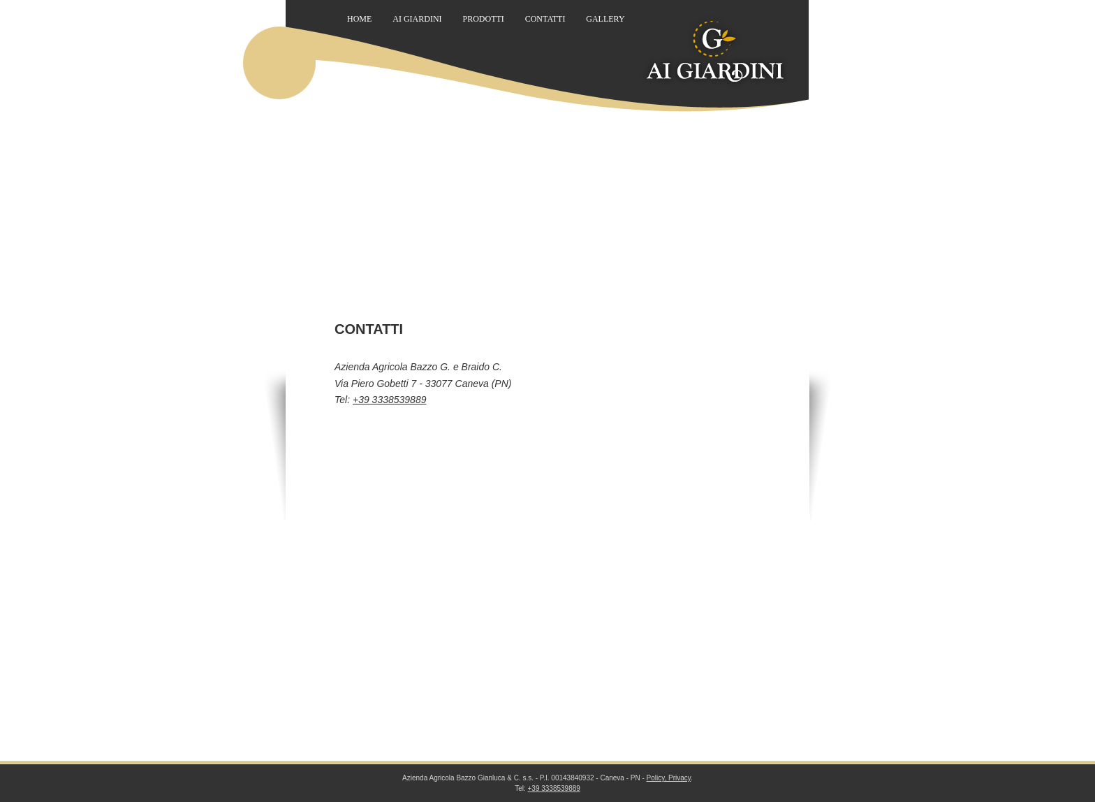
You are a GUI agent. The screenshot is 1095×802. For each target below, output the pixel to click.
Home (359, 19)
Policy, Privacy (669, 778)
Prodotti (483, 19)
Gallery (605, 19)
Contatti (545, 19)
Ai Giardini (416, 19)
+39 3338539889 (390, 399)
